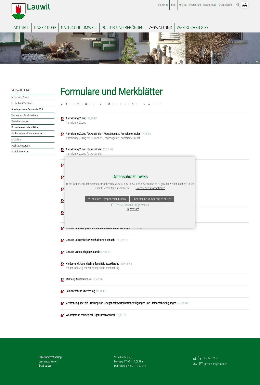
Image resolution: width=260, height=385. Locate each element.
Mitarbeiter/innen (20, 97)
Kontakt (183, 4)
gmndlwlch (215, 364)
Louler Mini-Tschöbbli (22, 103)
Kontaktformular (19, 151)
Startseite (163, 4)
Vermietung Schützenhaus (24, 115)
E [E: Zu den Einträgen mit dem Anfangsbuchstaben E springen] (78, 104)
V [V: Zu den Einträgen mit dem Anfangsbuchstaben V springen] (144, 104)
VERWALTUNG (160, 27)
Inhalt (173, 4)
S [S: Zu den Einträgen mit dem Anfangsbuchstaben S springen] (132, 104)
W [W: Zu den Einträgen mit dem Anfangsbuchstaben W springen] (149, 104)
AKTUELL (21, 27)
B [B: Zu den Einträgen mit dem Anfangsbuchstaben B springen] (66, 104)
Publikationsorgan (20, 145)
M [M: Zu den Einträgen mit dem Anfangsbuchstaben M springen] (109, 104)
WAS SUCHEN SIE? (192, 27)
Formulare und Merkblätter (25, 127)
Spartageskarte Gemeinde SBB (27, 109)
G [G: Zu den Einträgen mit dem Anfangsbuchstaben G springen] (86, 104)
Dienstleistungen (19, 121)
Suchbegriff (238, 5)
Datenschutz (209, 4)
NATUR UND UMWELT (79, 27)
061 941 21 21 (211, 358)
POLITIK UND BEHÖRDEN (123, 27)
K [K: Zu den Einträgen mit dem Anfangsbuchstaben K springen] (101, 104)
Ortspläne (16, 139)
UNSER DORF (45, 27)
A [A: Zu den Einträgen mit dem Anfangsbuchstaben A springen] (62, 104)
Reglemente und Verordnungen (26, 133)
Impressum (195, 4)
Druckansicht (225, 4)
